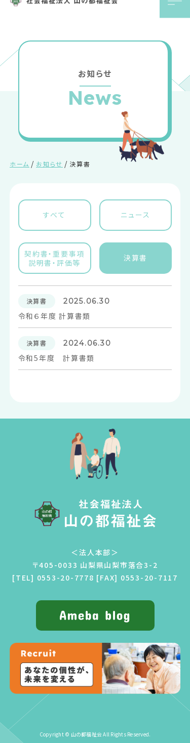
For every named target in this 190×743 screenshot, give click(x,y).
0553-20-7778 (65, 577)
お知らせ (49, 163)
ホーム (19, 163)
